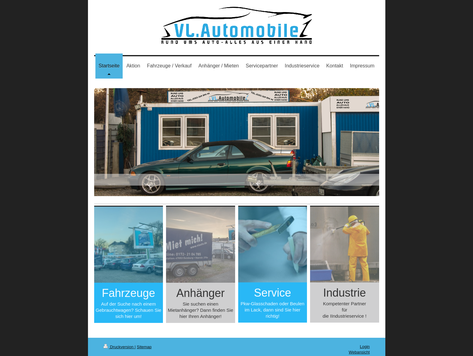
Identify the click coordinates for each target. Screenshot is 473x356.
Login (365, 346)
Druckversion (119, 347)
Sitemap (144, 347)
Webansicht (359, 352)
